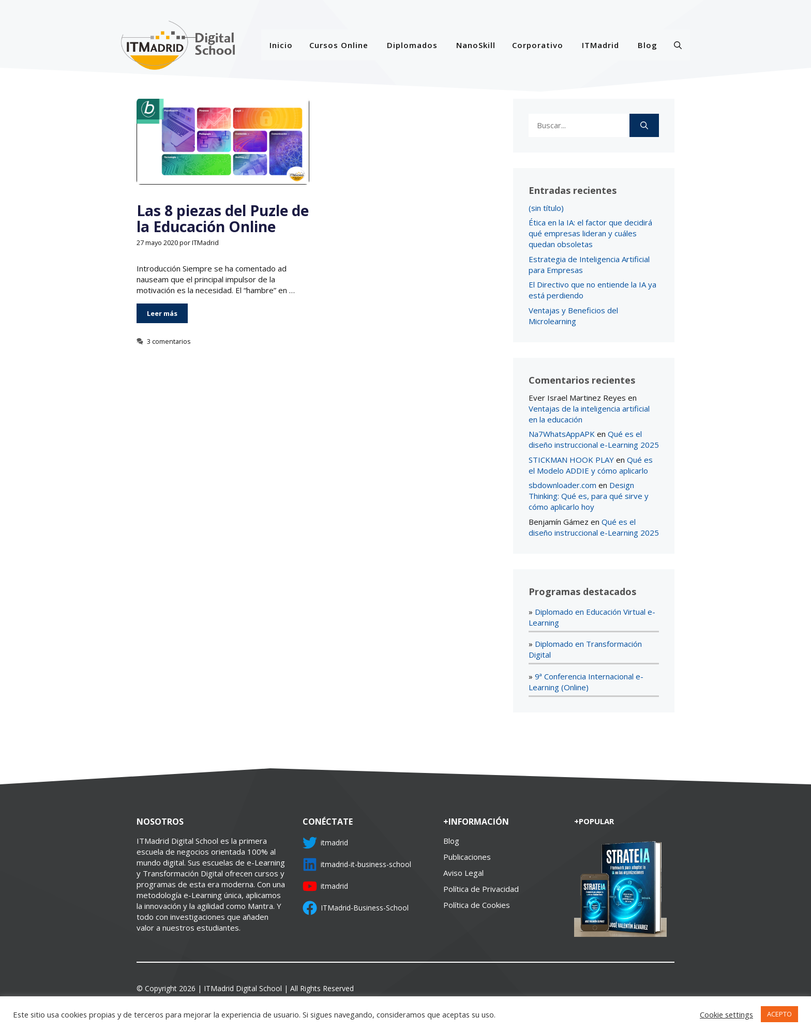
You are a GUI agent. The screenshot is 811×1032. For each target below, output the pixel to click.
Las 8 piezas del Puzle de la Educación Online (223, 218)
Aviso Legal (463, 873)
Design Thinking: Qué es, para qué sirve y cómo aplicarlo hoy (589, 496)
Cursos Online (338, 45)
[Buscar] (644, 125)
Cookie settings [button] (726, 1014)
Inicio (281, 45)
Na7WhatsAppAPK (562, 434)
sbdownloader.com (562, 485)
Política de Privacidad (481, 889)
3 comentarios (169, 341)
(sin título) (546, 208)
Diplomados (412, 45)
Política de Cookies (476, 905)
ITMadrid (600, 45)
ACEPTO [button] (779, 1014)
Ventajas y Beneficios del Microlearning (573, 315)
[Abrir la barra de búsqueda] (678, 44)
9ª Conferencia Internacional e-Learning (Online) (586, 681)
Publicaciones (467, 857)
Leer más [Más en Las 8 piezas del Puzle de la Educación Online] (162, 313)
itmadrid (334, 842)
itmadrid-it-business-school (366, 864)
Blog (647, 45)
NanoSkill (475, 45)
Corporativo (537, 45)
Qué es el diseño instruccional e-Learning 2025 (594, 439)
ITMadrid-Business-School (365, 908)
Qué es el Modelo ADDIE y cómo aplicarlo (591, 465)
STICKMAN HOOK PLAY (571, 459)
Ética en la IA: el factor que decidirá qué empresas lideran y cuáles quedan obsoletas (590, 233)
